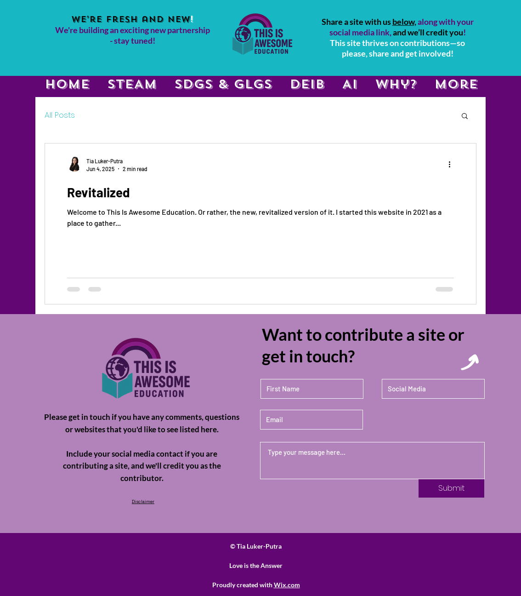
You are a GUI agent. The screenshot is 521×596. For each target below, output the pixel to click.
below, (404, 22)
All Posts (60, 115)
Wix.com (287, 585)
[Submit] (451, 488)
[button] (464, 116)
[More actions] (452, 164)
